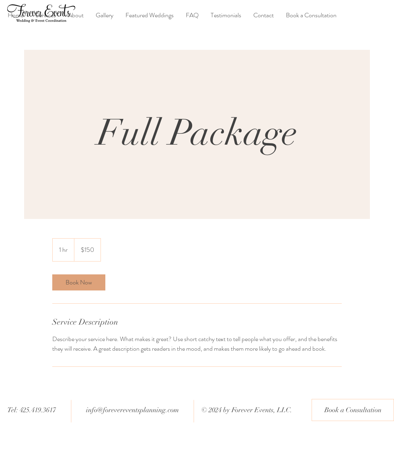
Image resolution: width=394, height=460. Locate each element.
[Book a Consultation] (353, 410)
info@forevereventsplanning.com (132, 410)
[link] (78, 282)
